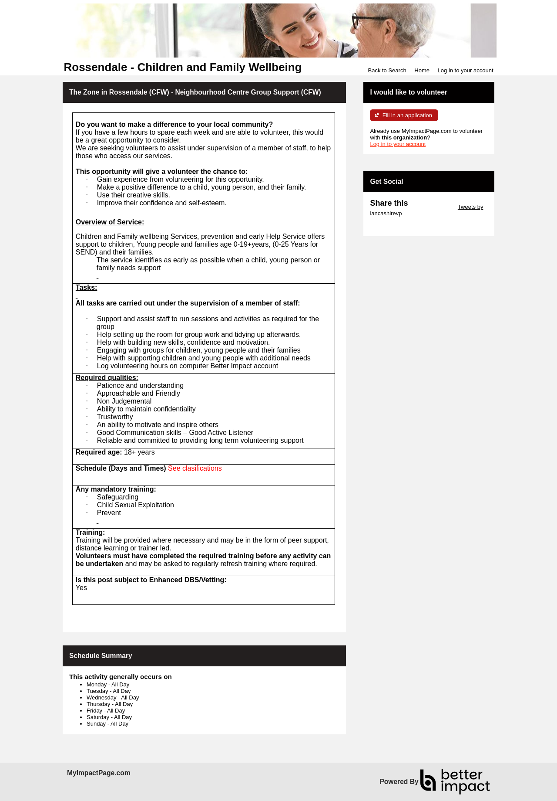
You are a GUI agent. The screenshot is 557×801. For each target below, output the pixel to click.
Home (421, 70)
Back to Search (387, 70)
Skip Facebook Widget (398, 226)
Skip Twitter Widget (432, 207)
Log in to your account (465, 70)
